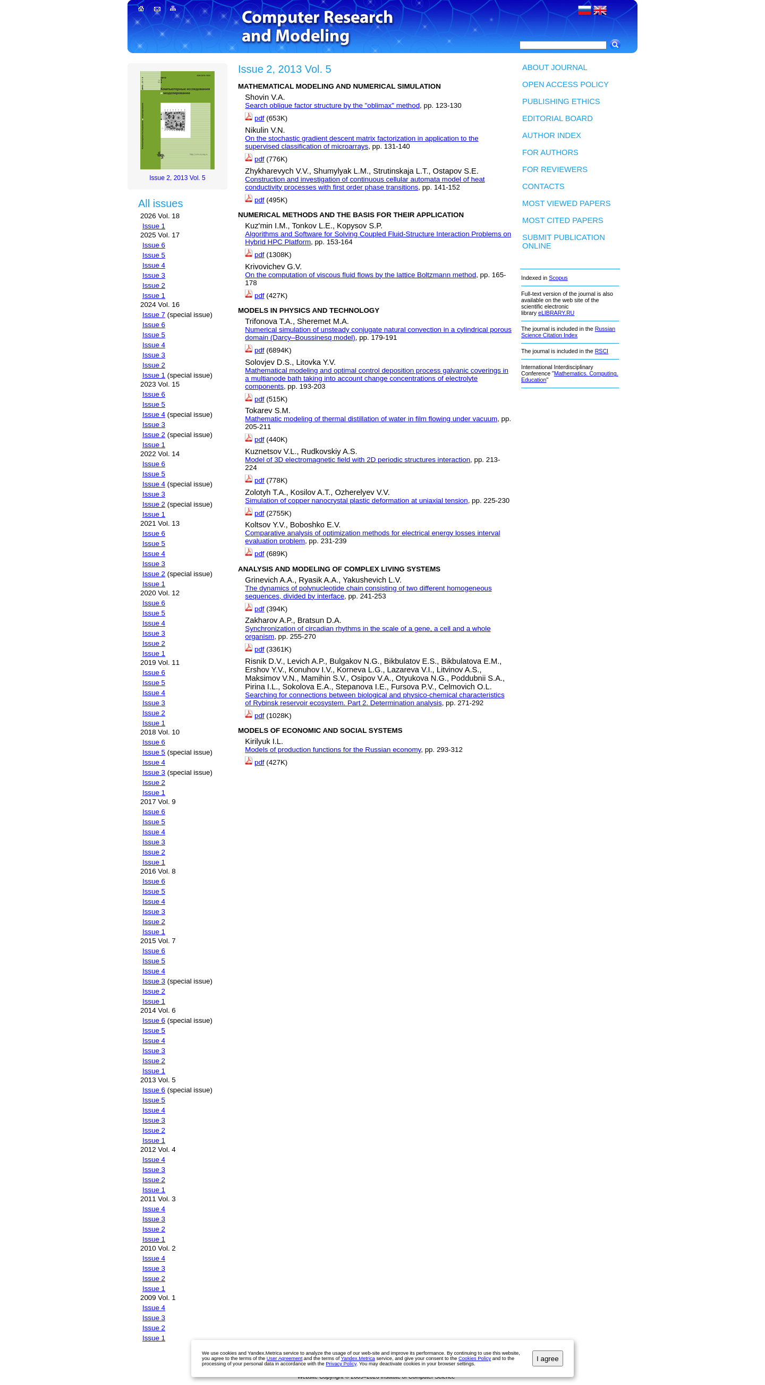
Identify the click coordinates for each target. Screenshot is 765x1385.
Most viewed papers (566, 203)
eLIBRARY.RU (556, 313)
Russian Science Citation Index (568, 332)
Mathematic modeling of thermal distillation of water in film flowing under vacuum (371, 419)
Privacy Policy (341, 1363)
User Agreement (284, 1358)
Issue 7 (153, 315)
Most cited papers (563, 220)
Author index (551, 135)
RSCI (601, 351)
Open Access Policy (565, 84)
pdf (259, 118)
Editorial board (557, 118)
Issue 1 (153, 226)
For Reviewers (555, 169)
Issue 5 (153, 255)
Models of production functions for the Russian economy (333, 750)
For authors (550, 152)
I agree (548, 1359)
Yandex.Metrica (358, 1358)
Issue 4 (153, 265)
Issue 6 (153, 245)
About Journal (555, 67)
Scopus (558, 278)
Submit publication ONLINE (563, 241)
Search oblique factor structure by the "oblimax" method (332, 105)
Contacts (543, 186)
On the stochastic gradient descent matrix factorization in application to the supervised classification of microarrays (361, 142)
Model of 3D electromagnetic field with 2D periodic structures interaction (357, 460)
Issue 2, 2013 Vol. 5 (177, 178)
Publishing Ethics (561, 101)
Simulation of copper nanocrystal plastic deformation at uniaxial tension (356, 501)
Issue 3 (153, 275)
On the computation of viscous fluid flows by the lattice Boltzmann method (360, 275)
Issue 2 (153, 285)
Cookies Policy (474, 1358)
